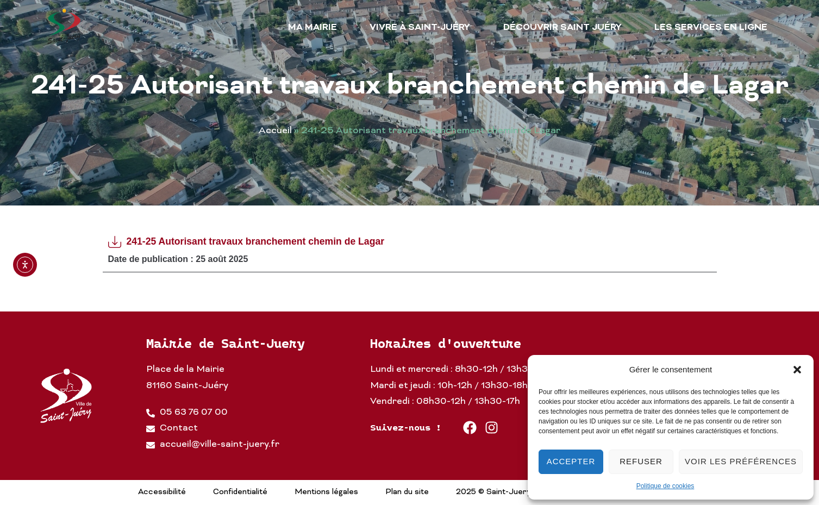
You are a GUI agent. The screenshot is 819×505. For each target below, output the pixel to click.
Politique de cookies (665, 486)
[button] (797, 369)
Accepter (571, 461)
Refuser (641, 461)
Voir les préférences (741, 461)
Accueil (275, 131)
